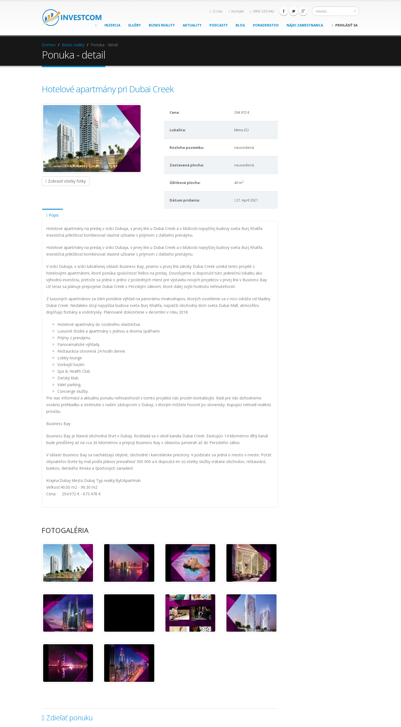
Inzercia (112, 25)
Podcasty (218, 25)
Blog (240, 25)
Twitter (293, 11)
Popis (52, 215)
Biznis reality (162, 25)
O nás (216, 11)
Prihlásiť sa (345, 25)
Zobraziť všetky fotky (65, 181)
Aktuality (192, 25)
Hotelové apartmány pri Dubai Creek (107, 89)
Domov (48, 44)
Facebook (284, 11)
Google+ (303, 11)
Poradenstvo (266, 25)
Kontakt (236, 11)
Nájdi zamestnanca (305, 25)
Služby (134, 25)
